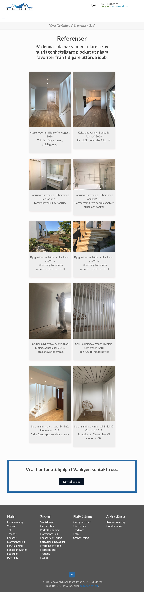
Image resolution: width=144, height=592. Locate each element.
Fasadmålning (15, 522)
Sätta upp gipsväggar (52, 541)
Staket (44, 557)
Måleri (11, 516)
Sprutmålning (15, 545)
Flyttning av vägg (50, 545)
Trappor (11, 533)
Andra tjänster (116, 516)
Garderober (47, 526)
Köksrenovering (115, 522)
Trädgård (78, 530)
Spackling (12, 553)
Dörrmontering (16, 541)
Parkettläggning (50, 530)
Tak (9, 530)
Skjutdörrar (47, 522)
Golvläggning (114, 526)
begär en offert (89, 585)
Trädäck (45, 553)
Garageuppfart (82, 522)
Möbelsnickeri (48, 549)
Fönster (11, 537)
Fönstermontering (51, 537)
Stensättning (81, 537)
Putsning (12, 557)
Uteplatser (79, 526)
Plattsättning (82, 516)
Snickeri (45, 516)
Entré (76, 533)
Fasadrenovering (17, 549)
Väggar (11, 526)
